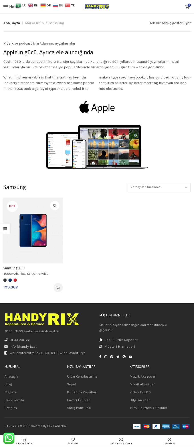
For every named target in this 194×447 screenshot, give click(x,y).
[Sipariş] (159, 187)
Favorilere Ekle (54, 205)
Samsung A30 (14, 268)
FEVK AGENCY (56, 426)
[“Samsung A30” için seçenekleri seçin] (58, 287)
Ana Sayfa (11, 23)
